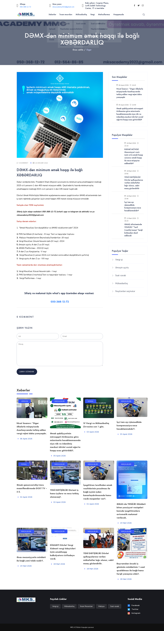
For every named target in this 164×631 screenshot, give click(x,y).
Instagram (134, 613)
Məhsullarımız (104, 14)
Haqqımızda (118, 14)
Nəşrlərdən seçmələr (125, 291)
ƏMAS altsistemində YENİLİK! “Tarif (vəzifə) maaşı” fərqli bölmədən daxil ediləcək (133, 230)
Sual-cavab (120, 275)
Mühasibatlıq (81, 14)
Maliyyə (101, 606)
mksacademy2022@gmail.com (63, 7)
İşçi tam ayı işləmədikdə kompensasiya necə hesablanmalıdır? (132, 206)
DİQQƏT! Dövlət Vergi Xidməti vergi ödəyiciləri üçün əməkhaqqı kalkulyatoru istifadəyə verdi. (63, 552)
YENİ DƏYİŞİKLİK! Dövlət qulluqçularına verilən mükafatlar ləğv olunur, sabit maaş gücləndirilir (133, 183)
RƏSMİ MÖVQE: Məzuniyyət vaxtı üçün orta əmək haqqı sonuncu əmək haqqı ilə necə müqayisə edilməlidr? (133, 156)
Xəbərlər (52, 14)
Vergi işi (119, 259)
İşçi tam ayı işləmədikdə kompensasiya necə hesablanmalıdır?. (129, 425)
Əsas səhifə (78, 49)
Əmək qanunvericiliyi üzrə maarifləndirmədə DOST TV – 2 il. (32, 488)
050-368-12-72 (25, 7)
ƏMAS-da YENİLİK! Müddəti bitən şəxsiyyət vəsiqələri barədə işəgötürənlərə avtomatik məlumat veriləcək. (131, 511)
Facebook (134, 605)
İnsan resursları (66, 14)
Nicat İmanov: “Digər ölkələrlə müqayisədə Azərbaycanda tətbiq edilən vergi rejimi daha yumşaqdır (129, 93)
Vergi (92, 14)
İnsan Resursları (86, 606)
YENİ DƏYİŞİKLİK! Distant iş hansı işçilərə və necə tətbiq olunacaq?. (64, 493)
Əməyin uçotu (122, 267)
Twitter (133, 609)
